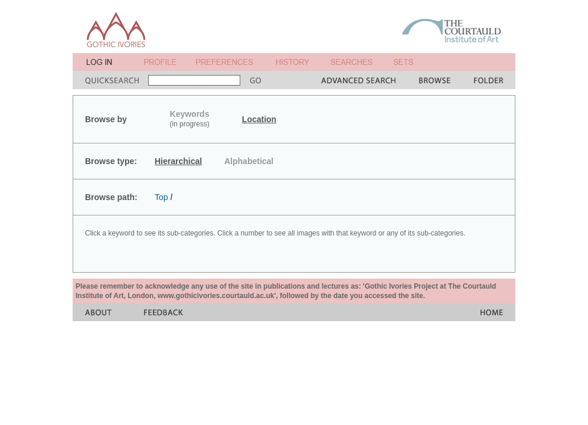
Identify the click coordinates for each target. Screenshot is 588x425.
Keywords (190, 114)
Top (161, 197)
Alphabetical (248, 161)
